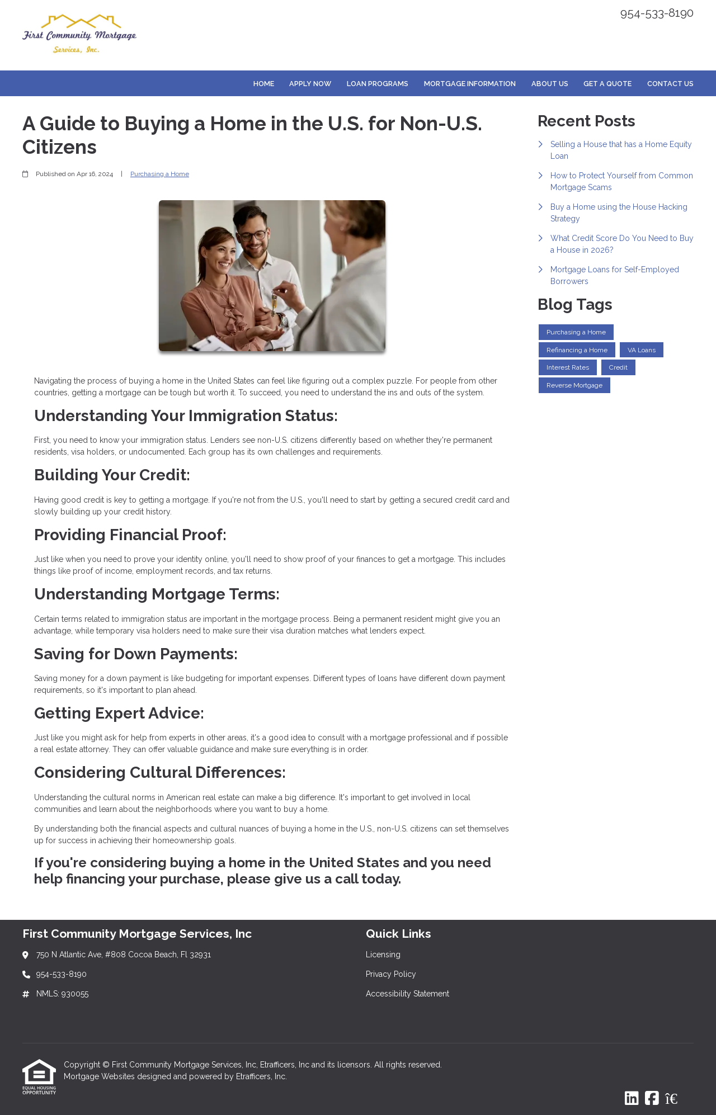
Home (263, 83)
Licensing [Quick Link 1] (383, 954)
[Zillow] (677, 1098)
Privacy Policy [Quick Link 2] (391, 974)
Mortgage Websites (100, 1076)
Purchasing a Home (159, 174)
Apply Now (310, 83)
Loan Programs (377, 83)
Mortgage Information (470, 83)
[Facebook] (652, 1098)
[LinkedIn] (632, 1098)
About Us (549, 83)
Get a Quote (607, 83)
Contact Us (670, 83)
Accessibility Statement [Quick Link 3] (407, 993)
